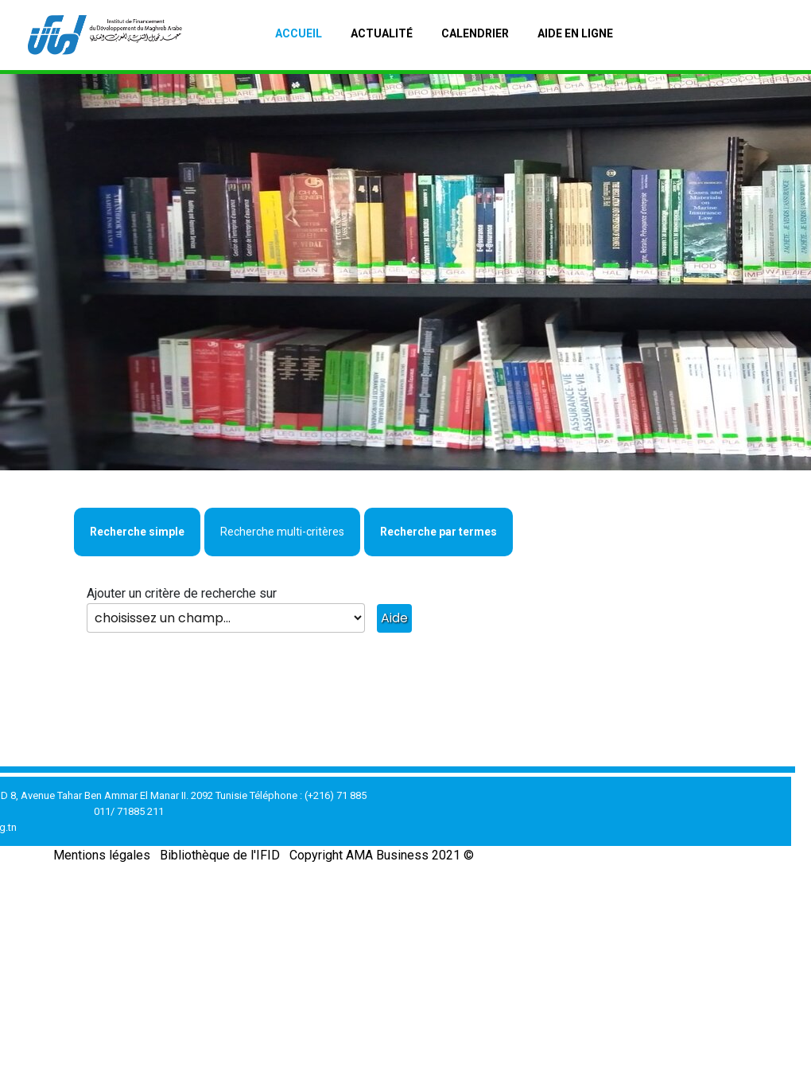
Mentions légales (101, 855)
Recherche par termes (438, 531)
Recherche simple (137, 531)
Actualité (382, 33)
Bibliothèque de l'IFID (220, 855)
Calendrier (475, 33)
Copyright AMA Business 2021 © (381, 855)
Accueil (298, 33)
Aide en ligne (575, 33)
